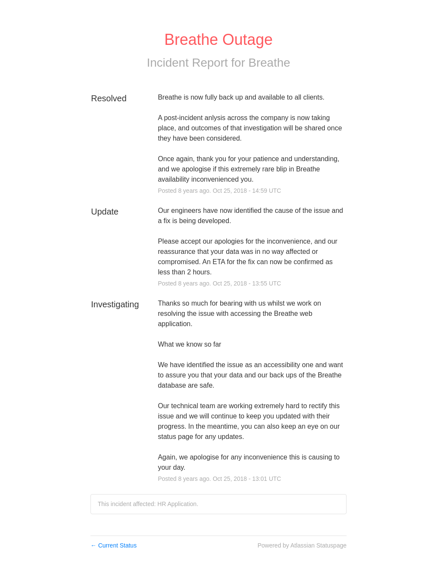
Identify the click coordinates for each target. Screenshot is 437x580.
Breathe (269, 62)
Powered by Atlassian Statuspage (302, 545)
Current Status (113, 545)
